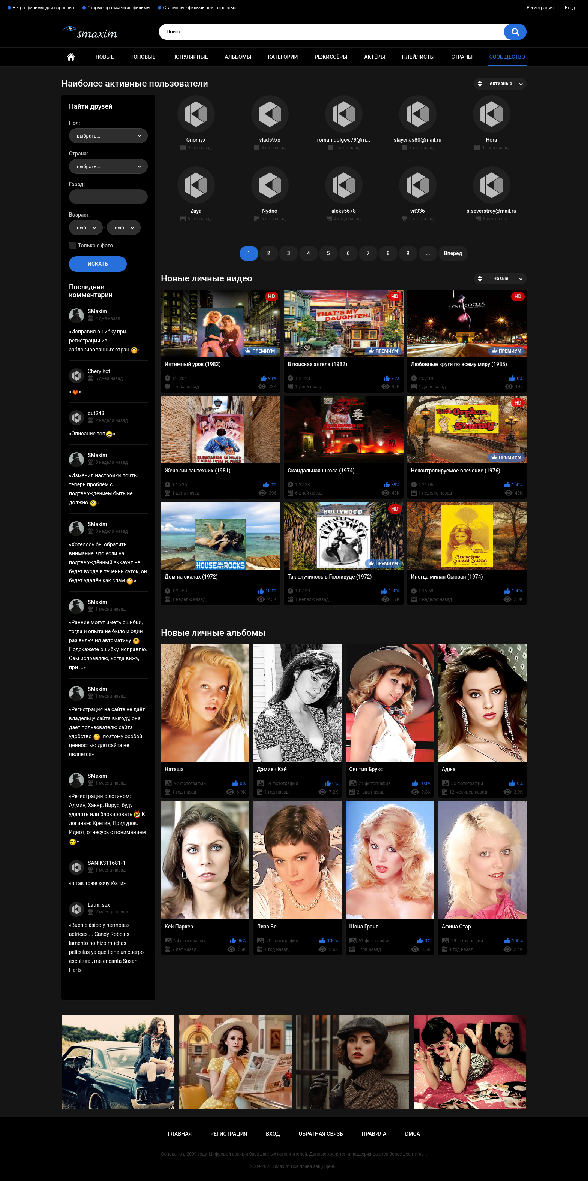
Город (76, 184)
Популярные (190, 57)
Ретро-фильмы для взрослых (44, 7)
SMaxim (97, 311)
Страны (461, 57)
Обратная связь (321, 1134)
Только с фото (95, 245)
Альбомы (238, 57)
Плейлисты (418, 57)
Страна (78, 154)
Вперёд (453, 253)
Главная (71, 57)
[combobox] (108, 135)
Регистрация (540, 7)
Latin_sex (99, 905)
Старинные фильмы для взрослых (199, 7)
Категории (283, 57)
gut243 (96, 413)
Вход (570, 7)
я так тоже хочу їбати (97, 883)
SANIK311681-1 (107, 863)
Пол (74, 123)
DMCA (412, 1134)
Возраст (79, 215)
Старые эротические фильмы (119, 7)
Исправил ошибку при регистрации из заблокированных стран (103, 341)
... (428, 253)
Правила (374, 1134)
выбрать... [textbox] (88, 136)
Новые (105, 57)
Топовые (142, 57)
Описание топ (92, 434)
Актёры (374, 57)
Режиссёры (331, 57)
